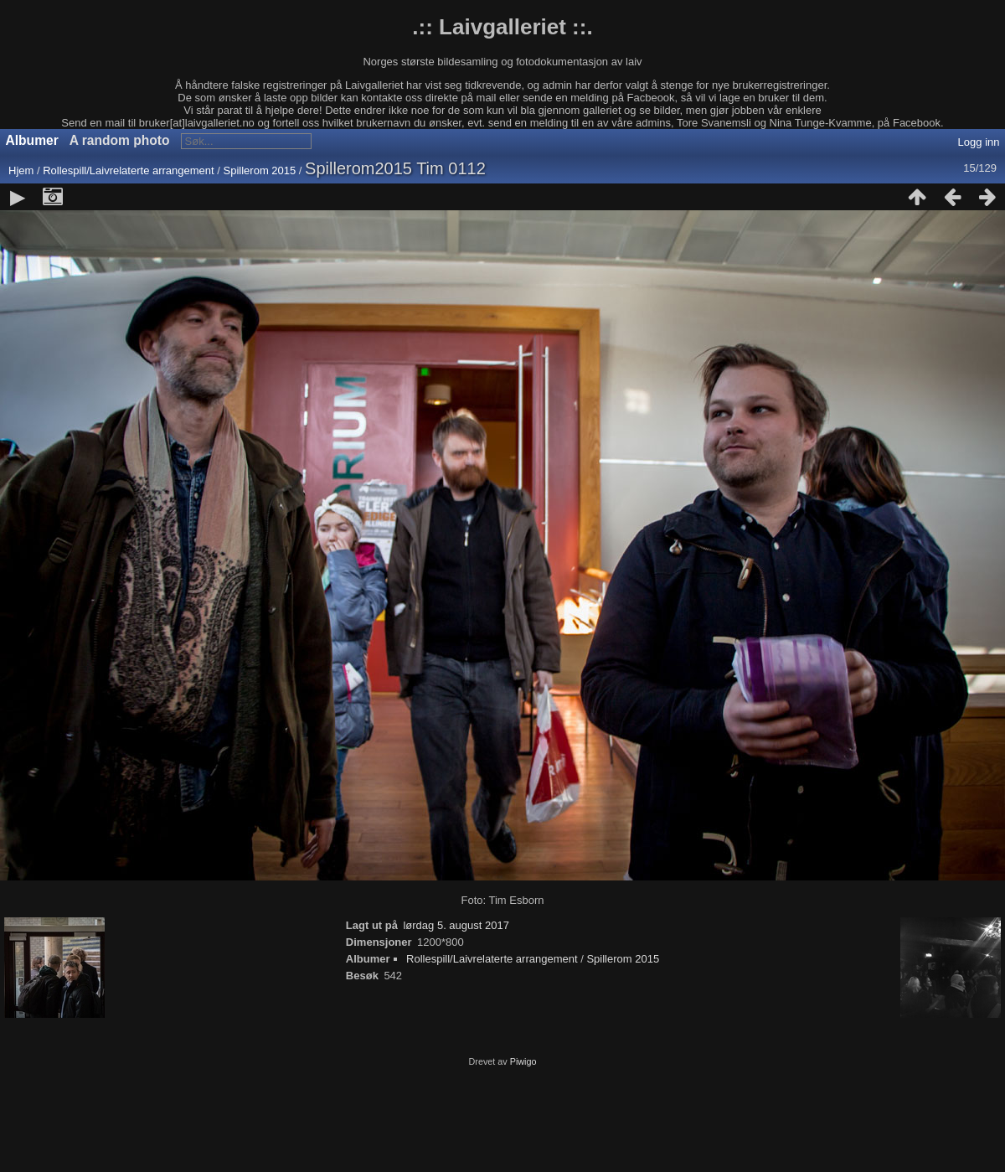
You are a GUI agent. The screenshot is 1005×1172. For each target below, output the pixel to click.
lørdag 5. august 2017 (455, 925)
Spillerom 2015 (260, 170)
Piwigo (523, 1061)
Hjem (21, 170)
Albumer (32, 140)
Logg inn (979, 142)
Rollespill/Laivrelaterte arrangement (128, 170)
